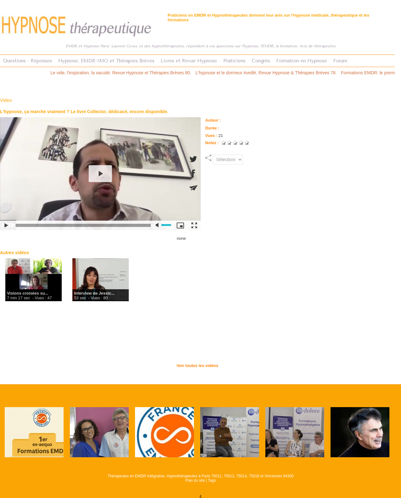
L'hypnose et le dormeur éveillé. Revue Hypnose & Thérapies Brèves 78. (270, 72)
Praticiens (234, 61)
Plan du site (195, 480)
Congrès (261, 61)
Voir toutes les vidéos (197, 365)
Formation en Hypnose (301, 61)
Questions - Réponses (27, 61)
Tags (212, 480)
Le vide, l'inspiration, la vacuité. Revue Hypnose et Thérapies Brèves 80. (125, 72)
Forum (340, 61)
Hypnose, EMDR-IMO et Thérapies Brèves (106, 61)
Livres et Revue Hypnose (189, 61)
